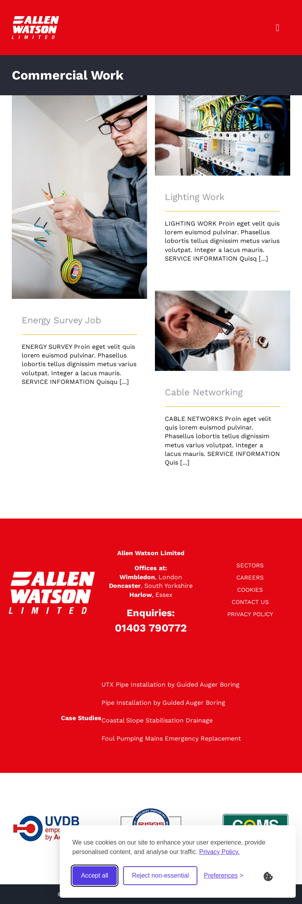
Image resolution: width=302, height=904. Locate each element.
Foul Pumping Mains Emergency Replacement (171, 738)
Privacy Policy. (219, 851)
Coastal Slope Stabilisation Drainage (157, 720)
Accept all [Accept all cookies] (94, 875)
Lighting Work (195, 197)
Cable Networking (204, 392)
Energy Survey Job (61, 320)
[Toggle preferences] (223, 875)
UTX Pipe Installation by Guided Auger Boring (170, 684)
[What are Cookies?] (273, 876)
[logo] (35, 19)
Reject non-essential (160, 875)
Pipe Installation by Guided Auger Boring (163, 702)
